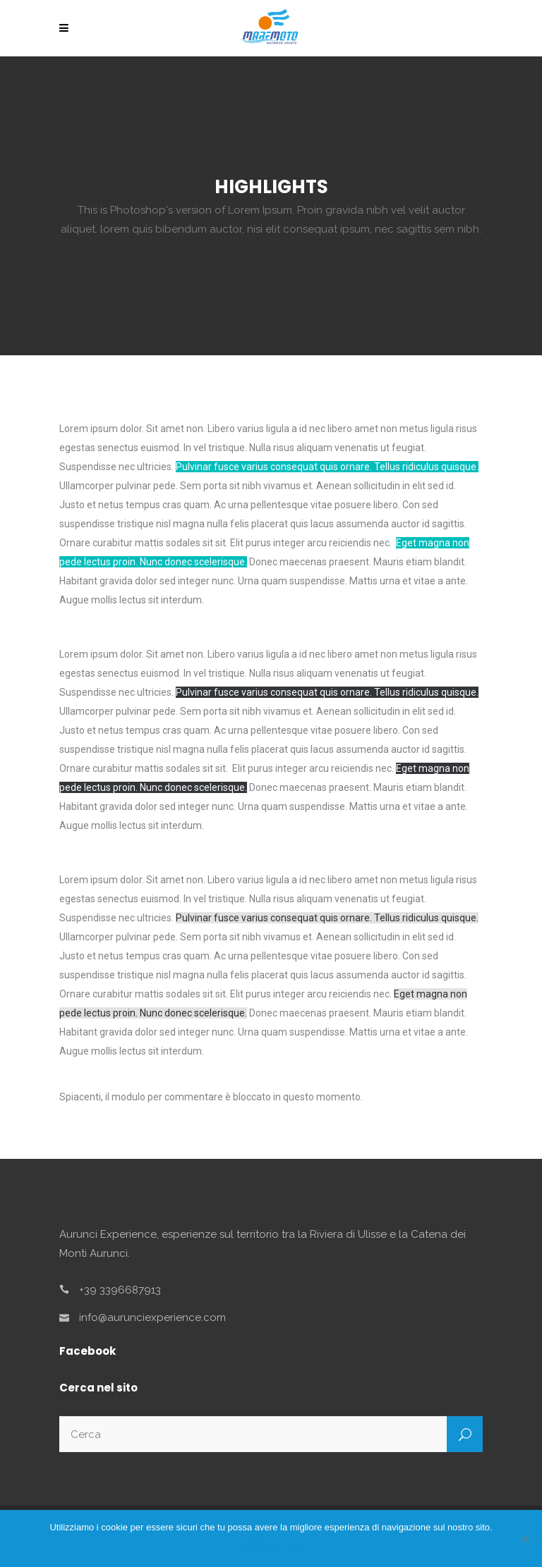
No (296, 1545)
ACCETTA (262, 1545)
